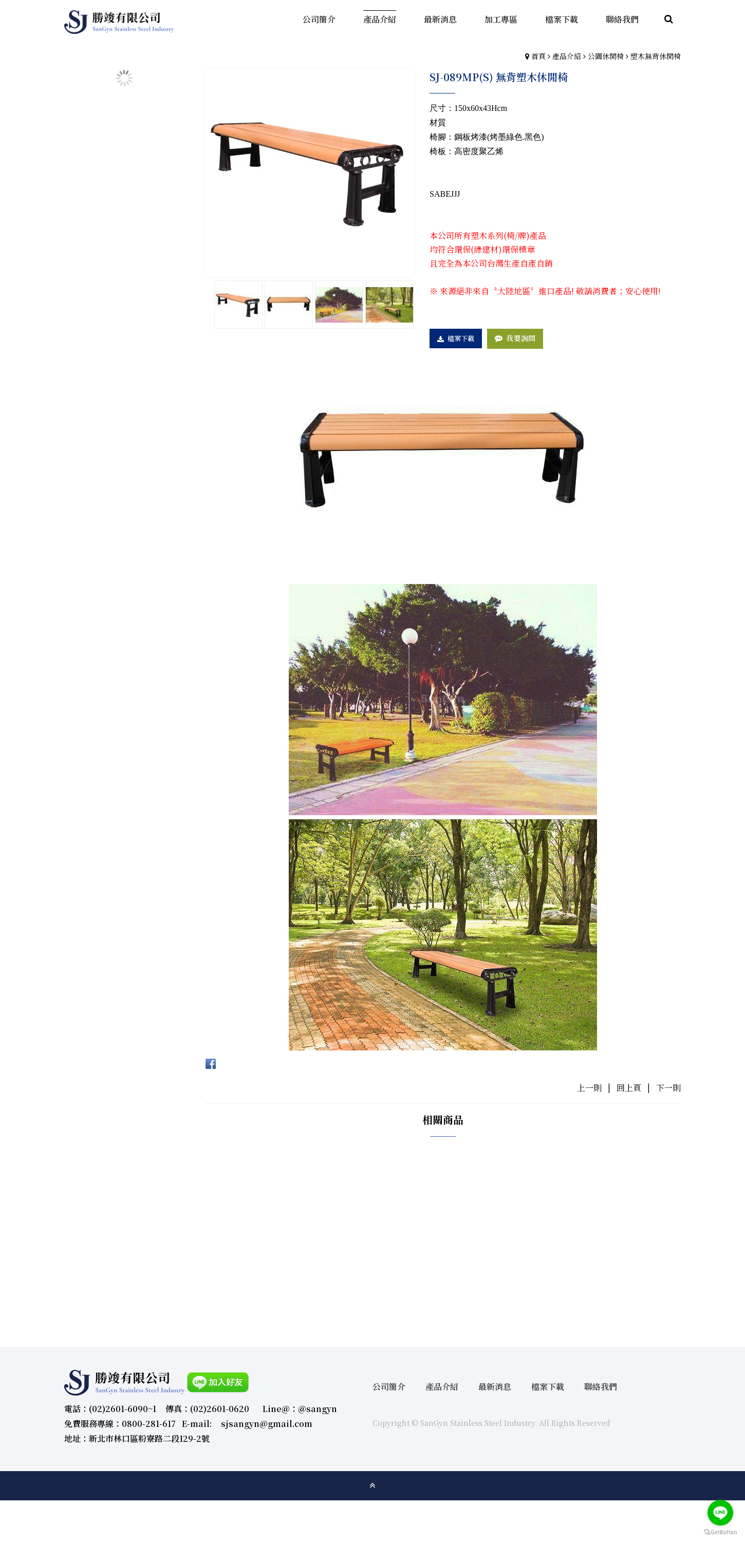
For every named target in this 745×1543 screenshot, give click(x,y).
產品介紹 (566, 56)
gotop (372, 1485)
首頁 (538, 56)
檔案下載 (461, 338)
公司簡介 (388, 1387)
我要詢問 (520, 338)
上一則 (589, 1088)
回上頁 (629, 1088)
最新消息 (494, 1387)
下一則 (668, 1088)
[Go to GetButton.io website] (720, 1532)
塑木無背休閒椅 (655, 56)
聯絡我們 (600, 1387)
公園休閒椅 (606, 56)
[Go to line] (720, 1513)
